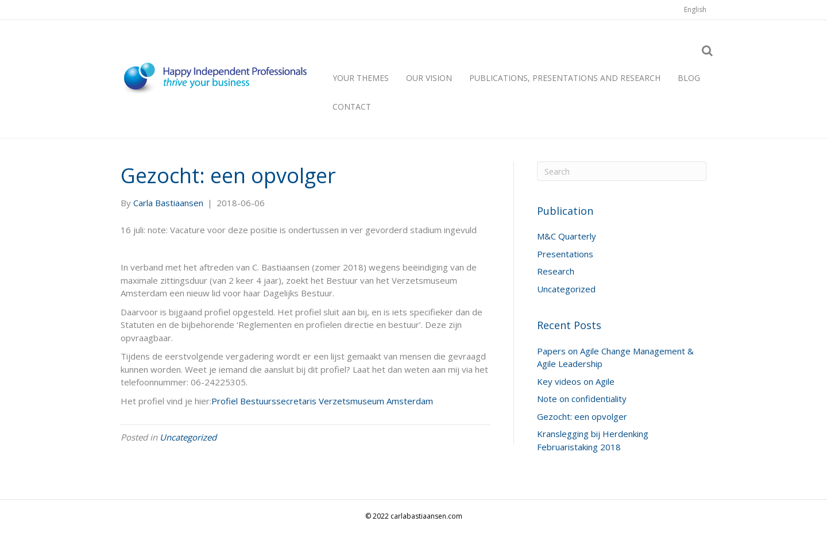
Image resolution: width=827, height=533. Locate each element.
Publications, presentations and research (564, 77)
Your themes (361, 77)
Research (555, 271)
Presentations (565, 254)
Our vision (429, 77)
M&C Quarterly (566, 236)
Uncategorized (188, 437)
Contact (352, 106)
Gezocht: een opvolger (582, 416)
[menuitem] (695, 10)
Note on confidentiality (582, 398)
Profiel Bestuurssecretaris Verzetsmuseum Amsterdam (322, 401)
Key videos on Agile (576, 381)
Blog (689, 77)
